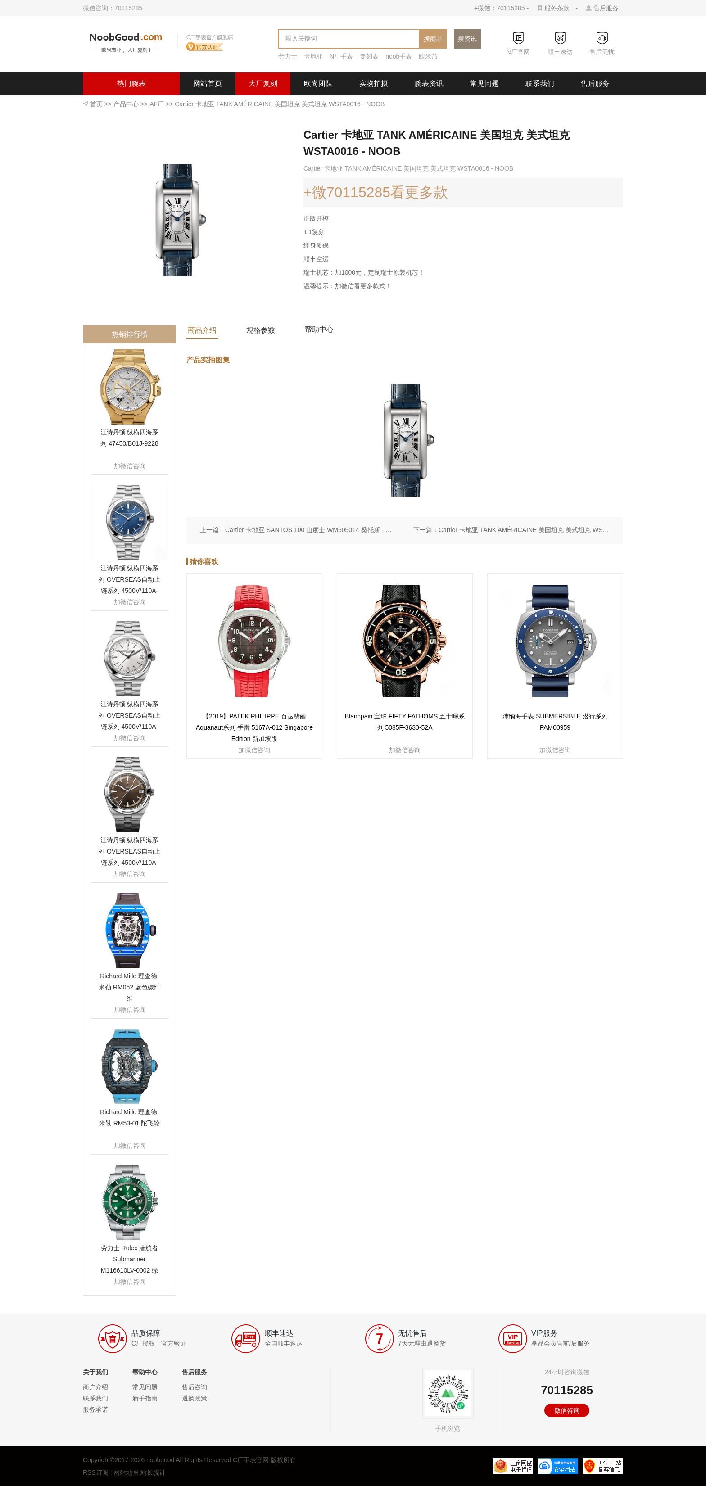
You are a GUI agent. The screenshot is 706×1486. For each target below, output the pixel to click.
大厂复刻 (263, 83)
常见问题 (484, 83)
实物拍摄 (373, 83)
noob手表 (398, 56)
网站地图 (126, 1472)
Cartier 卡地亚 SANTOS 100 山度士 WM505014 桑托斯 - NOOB (310, 529)
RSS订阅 (96, 1472)
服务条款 (557, 8)
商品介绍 (202, 330)
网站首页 (207, 83)
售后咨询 (194, 1387)
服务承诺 (95, 1409)
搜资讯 (467, 38)
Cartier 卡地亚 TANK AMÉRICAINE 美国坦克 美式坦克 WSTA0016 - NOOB (524, 529)
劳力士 (287, 56)
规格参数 (260, 330)
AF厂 (156, 104)
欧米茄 (428, 56)
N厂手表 (341, 56)
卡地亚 (313, 56)
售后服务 (606, 8)
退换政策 (194, 1398)
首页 (96, 104)
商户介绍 (95, 1387)
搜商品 (433, 38)
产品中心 (126, 104)
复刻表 (369, 56)
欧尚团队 (318, 83)
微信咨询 (566, 1410)
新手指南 (145, 1398)
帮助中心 (319, 329)
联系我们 (539, 83)
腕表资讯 (429, 83)
